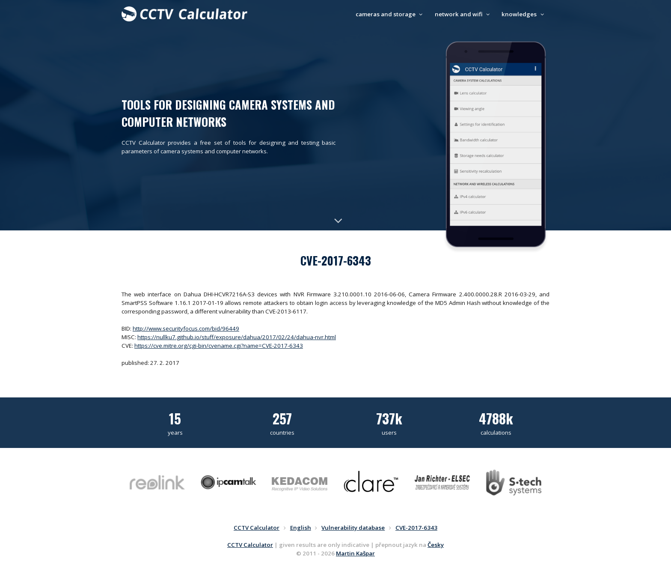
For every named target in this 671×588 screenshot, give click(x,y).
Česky (436, 545)
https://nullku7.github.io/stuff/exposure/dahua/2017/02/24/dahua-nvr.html (236, 337)
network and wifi (463, 14)
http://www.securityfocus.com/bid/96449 (186, 328)
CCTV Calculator (250, 545)
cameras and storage (390, 14)
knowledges (524, 14)
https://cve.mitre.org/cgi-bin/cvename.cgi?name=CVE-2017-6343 (218, 345)
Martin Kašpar (355, 553)
